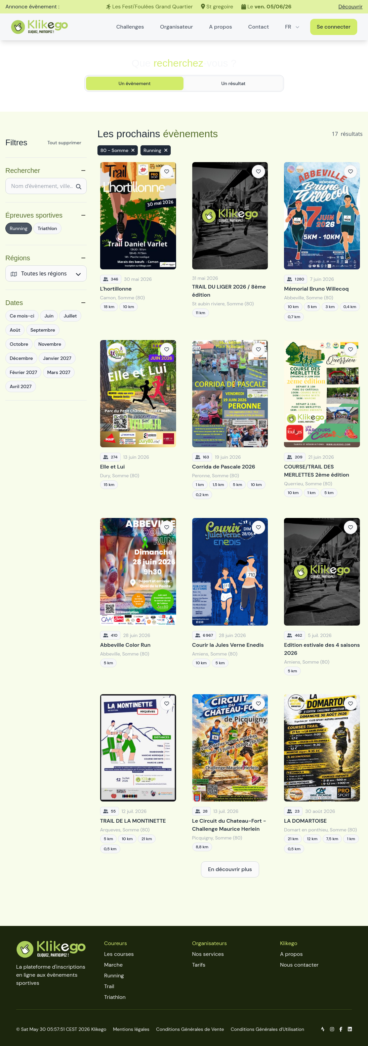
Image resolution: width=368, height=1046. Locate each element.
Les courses (119, 954)
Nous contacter (299, 964)
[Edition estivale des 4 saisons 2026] (322, 596)
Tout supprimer (64, 143)
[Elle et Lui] (138, 419)
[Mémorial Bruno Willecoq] (322, 241)
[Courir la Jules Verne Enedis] (230, 596)
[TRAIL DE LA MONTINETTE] (138, 774)
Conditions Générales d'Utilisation (267, 1029)
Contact (258, 26)
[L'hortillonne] (138, 241)
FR (292, 26)
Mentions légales (131, 1029)
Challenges (130, 26)
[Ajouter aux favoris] (166, 171)
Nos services (208, 954)
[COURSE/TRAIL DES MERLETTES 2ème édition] (322, 419)
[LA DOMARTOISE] (322, 774)
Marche (113, 964)
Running (114, 975)
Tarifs (198, 964)
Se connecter (334, 26)
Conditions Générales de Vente (190, 1029)
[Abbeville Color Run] (138, 596)
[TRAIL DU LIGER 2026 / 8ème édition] (230, 241)
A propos (220, 26)
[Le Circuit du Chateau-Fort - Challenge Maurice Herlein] (230, 774)
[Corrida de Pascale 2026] (230, 419)
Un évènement (135, 83)
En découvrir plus (230, 869)
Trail (109, 986)
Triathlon (115, 997)
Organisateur (176, 26)
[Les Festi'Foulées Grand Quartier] (184, 6)
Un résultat (233, 83)
